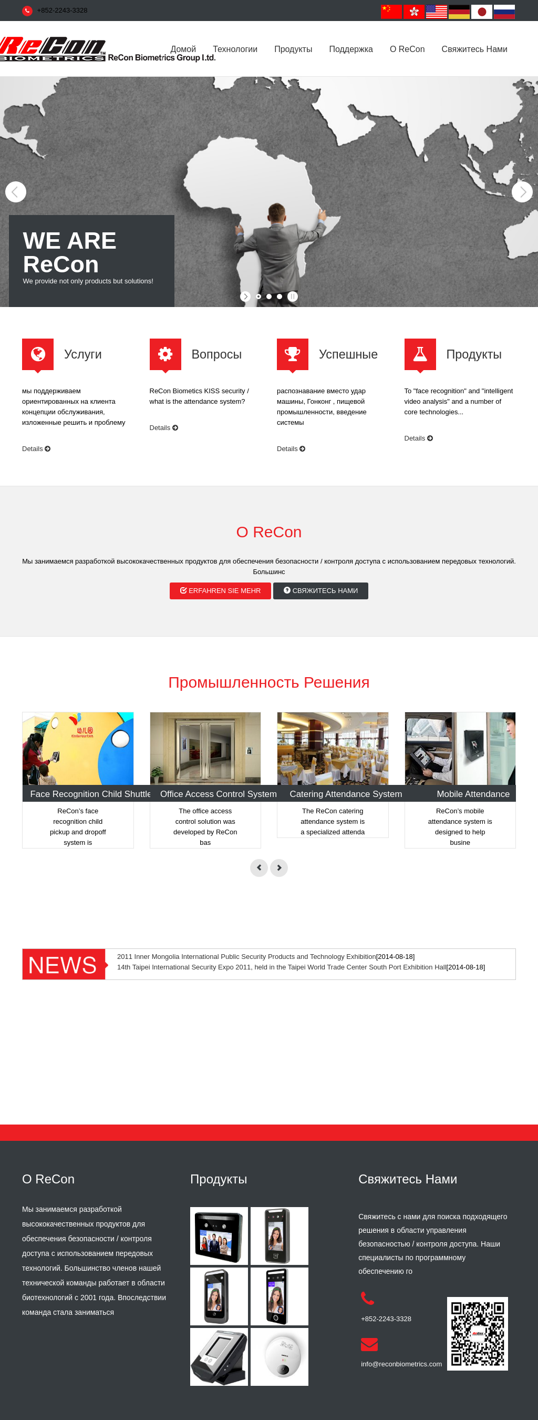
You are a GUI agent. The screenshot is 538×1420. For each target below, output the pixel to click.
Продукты (293, 49)
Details (36, 449)
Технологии (235, 49)
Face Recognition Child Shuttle (91, 794)
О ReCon (407, 49)
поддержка (351, 49)
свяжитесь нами (475, 49)
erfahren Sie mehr (220, 591)
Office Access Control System (218, 794)
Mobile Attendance (473, 794)
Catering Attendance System (345, 794)
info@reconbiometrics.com (401, 1364)
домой (183, 49)
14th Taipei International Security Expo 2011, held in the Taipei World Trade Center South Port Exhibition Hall (282, 967)
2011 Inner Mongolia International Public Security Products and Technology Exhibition (246, 957)
